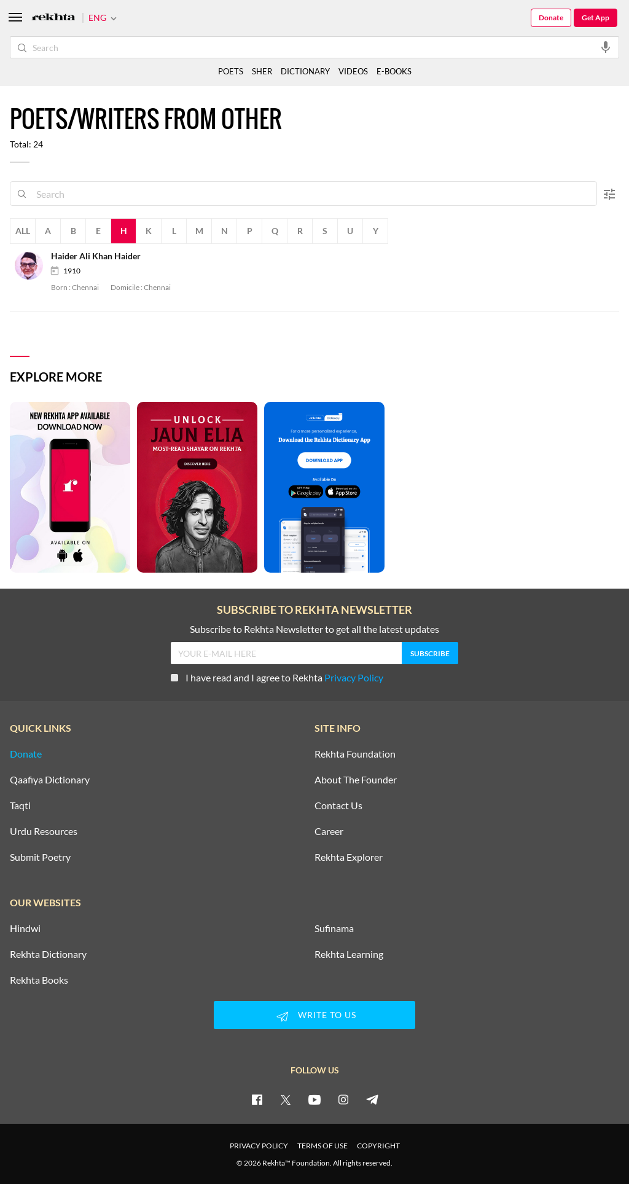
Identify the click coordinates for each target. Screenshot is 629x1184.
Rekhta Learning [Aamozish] (348, 954)
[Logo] (53, 18)
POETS (230, 71)
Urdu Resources (43, 831)
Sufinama (334, 928)
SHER (262, 71)
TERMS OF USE (322, 1145)
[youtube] (314, 1099)
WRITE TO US (314, 1016)
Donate (551, 17)
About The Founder (355, 780)
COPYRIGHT (378, 1145)
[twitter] (285, 1099)
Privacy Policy (353, 677)
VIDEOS (353, 71)
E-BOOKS (394, 71)
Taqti (20, 805)
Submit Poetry (40, 857)
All (22, 230)
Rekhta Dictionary (48, 954)
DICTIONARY (305, 71)
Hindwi (25, 928)
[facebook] (257, 1099)
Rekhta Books (39, 980)
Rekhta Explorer (348, 857)
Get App (595, 17)
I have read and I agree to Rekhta (277, 677)
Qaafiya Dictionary (50, 780)
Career (328, 831)
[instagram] (343, 1099)
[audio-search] (605, 47)
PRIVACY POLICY (259, 1145)
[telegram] (372, 1099)
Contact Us (338, 805)
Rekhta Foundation (355, 754)
